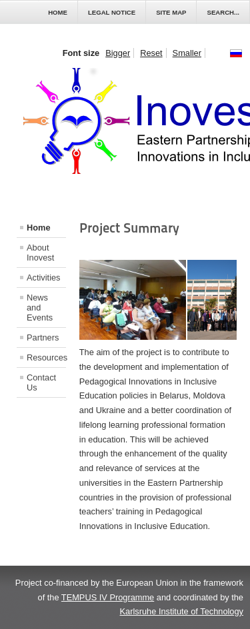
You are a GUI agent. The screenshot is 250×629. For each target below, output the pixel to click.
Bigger (117, 53)
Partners (43, 337)
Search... (223, 12)
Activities (44, 278)
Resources (46, 357)
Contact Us (41, 382)
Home (57, 12)
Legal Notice (111, 12)
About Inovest (40, 253)
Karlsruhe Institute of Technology (181, 611)
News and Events (40, 307)
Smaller (187, 53)
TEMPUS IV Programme (107, 597)
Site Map (171, 12)
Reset (151, 53)
